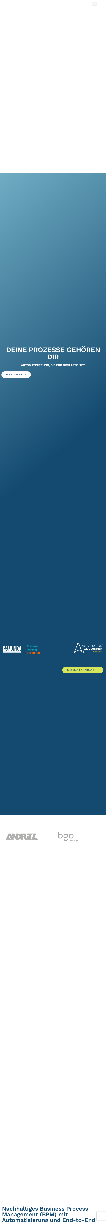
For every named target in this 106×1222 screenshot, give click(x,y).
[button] (94, 4)
